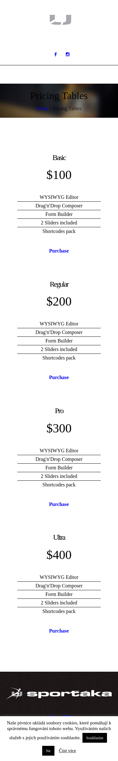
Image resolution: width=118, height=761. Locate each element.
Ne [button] (48, 750)
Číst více (67, 750)
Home (43, 108)
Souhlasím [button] (95, 737)
